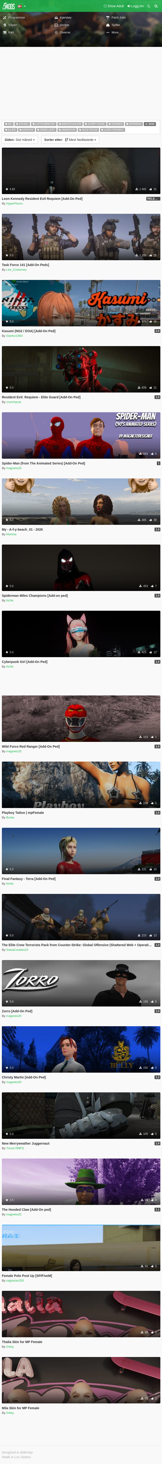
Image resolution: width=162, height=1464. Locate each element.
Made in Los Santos (16, 1457)
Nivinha (11, 534)
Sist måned (20, 140)
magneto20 (13, 468)
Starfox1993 (14, 336)
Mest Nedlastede (70, 140)
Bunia (10, 817)
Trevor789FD (15, 1148)
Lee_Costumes (16, 269)
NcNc (10, 600)
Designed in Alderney (17, 1452)
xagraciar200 (15, 1280)
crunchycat (13, 402)
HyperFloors (14, 203)
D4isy (10, 1346)
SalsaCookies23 (17, 949)
